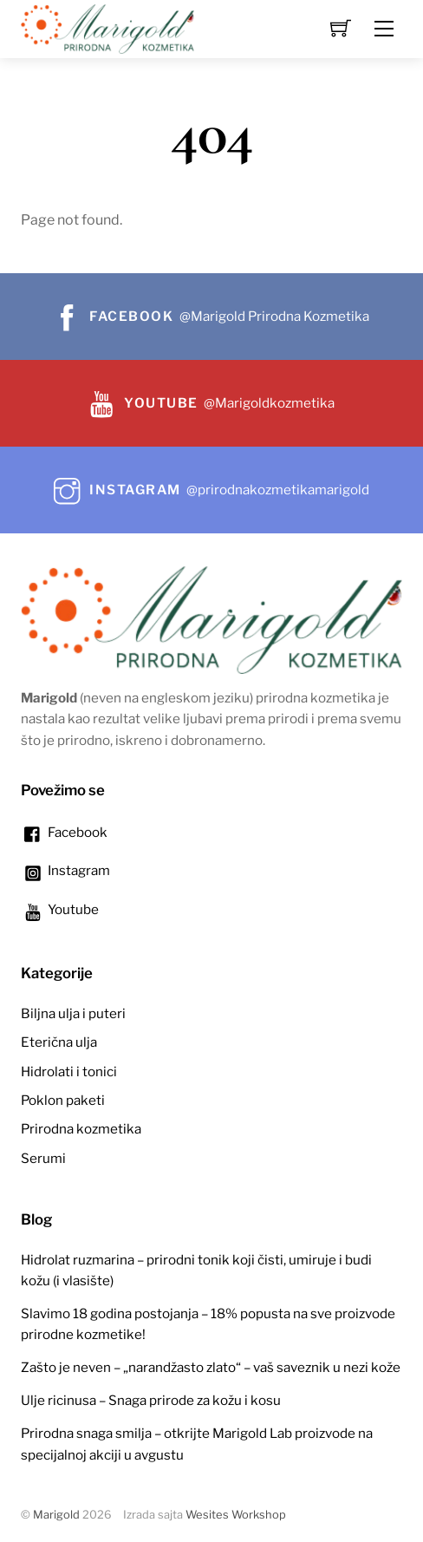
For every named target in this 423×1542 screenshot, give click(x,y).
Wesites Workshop (235, 1514)
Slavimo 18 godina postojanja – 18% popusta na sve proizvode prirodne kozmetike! (208, 1324)
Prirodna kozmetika (81, 1129)
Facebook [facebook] (64, 832)
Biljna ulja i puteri (73, 1013)
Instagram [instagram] (65, 870)
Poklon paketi (63, 1100)
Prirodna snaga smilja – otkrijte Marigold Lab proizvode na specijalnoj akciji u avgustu (197, 1443)
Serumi (43, 1158)
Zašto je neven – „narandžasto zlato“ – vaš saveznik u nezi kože (210, 1367)
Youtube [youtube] (60, 909)
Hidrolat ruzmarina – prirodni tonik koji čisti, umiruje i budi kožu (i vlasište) (196, 1270)
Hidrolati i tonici (69, 1071)
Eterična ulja (59, 1042)
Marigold (56, 1514)
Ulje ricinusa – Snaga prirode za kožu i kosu (151, 1400)
